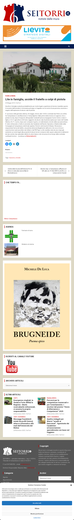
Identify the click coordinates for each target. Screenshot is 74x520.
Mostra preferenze (37, 514)
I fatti (15, 398)
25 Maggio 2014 (10, 103)
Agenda (5, 477)
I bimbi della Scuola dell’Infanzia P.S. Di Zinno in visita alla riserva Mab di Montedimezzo (20, 171)
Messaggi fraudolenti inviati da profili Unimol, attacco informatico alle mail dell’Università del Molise (23, 423)
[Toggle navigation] (5, 46)
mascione (12, 157)
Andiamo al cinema (28, 244)
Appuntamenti (7, 480)
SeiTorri (18, 103)
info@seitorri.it (25, 464)
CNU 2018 (6, 482)
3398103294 (31, 468)
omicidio (18, 157)
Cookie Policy (37, 517)
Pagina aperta (51, 398)
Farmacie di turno (27, 230)
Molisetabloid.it (31, 136)
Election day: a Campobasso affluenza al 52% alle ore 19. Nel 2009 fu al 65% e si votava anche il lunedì (53, 171)
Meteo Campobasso (10, 219)
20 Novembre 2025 (19, 414)
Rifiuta (37, 508)
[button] (71, 485)
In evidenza (21, 417)
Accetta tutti (37, 503)
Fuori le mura (10, 96)
